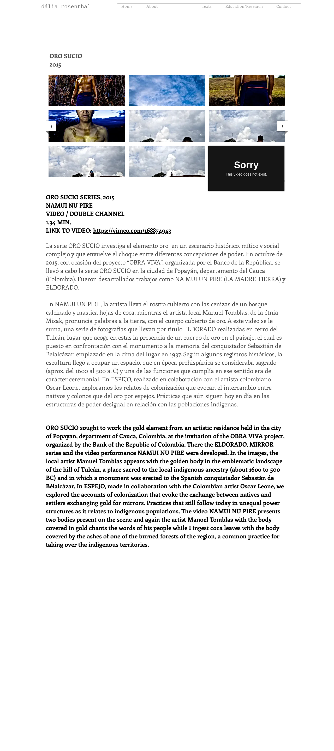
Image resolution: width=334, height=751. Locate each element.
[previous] (51, 126)
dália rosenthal (66, 7)
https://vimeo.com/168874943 (132, 230)
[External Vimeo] (246, 168)
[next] (282, 126)
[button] (87, 90)
